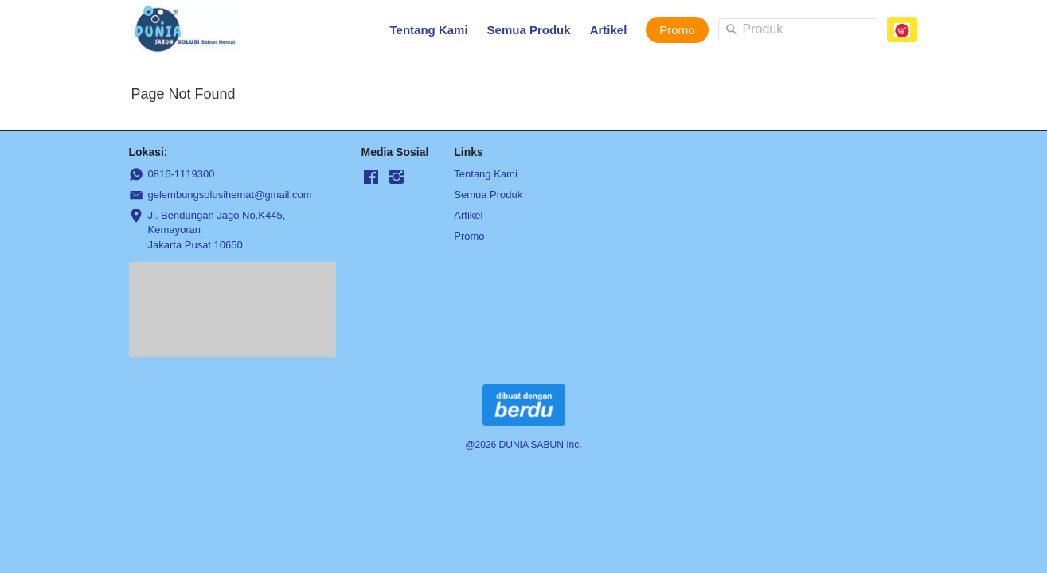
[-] (371, 177)
